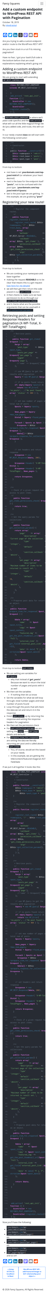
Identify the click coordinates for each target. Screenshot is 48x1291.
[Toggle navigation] (41, 3)
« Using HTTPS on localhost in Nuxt (10, 1272)
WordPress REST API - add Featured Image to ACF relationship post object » (32, 1272)
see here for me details (18, 285)
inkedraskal (11, 25)
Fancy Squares (11, 3)
